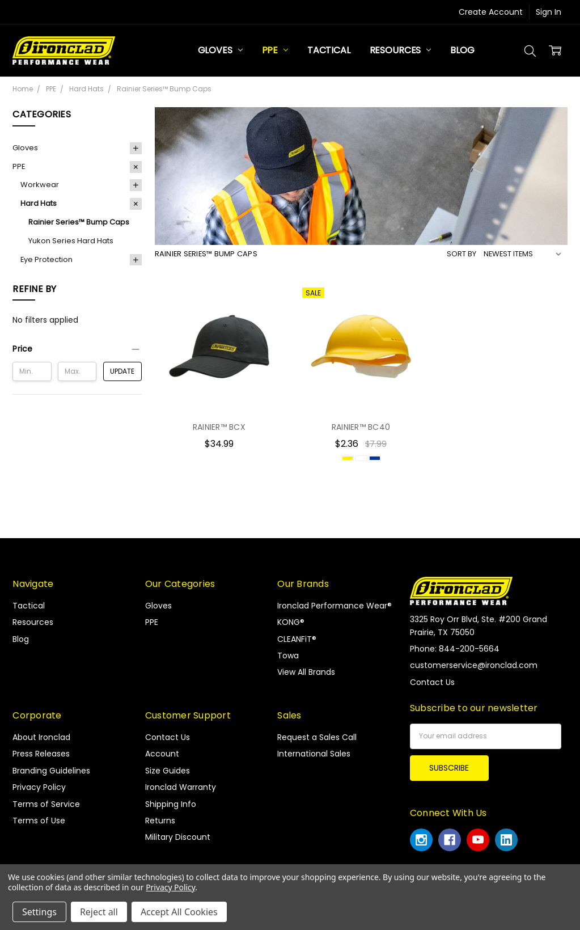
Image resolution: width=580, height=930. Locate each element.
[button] (77, 349)
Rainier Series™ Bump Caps (78, 222)
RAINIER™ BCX (219, 427)
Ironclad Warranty (180, 787)
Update (122, 371)
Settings (39, 912)
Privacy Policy (39, 787)
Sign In (548, 12)
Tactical (328, 50)
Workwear (39, 184)
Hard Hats (38, 203)
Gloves (220, 50)
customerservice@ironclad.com (473, 665)
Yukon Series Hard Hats (70, 240)
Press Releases (41, 753)
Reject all (99, 912)
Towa (288, 655)
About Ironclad (41, 737)
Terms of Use (38, 820)
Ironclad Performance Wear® (334, 605)
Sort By (461, 253)
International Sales (313, 753)
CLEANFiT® (296, 639)
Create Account (491, 12)
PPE (275, 50)
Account (162, 753)
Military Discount (177, 837)
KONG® (290, 622)
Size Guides (167, 770)
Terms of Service (46, 804)
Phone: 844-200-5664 (454, 648)
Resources (400, 50)
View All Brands (306, 672)
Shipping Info (170, 804)
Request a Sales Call (317, 737)
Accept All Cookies (179, 912)
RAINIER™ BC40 (361, 427)
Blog (462, 50)
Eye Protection (46, 259)
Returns (160, 820)
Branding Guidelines (51, 770)
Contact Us (167, 737)
